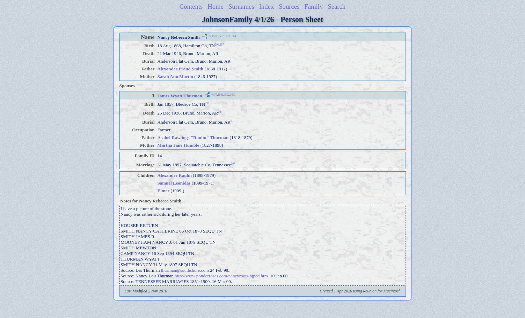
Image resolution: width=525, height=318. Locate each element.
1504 (233, 35)
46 (212, 94)
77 (210, 35)
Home (215, 6)
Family (313, 6)
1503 (227, 35)
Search (336, 6)
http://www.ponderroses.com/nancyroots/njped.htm (221, 275)
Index (266, 6)
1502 (221, 35)
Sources (289, 6)
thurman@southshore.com (185, 270)
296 (217, 44)
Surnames (241, 6)
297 (222, 44)
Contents (191, 6)
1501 (215, 35)
